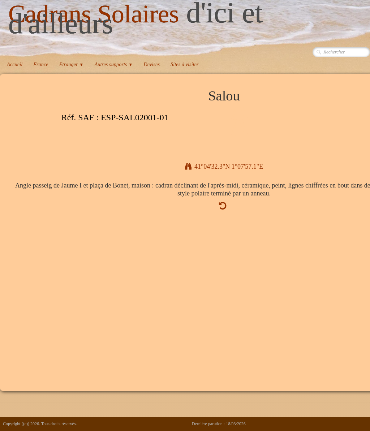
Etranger (71, 64)
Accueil (14, 64)
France (40, 64)
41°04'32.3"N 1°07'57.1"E (224, 166)
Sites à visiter (185, 64)
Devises (151, 64)
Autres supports (113, 64)
